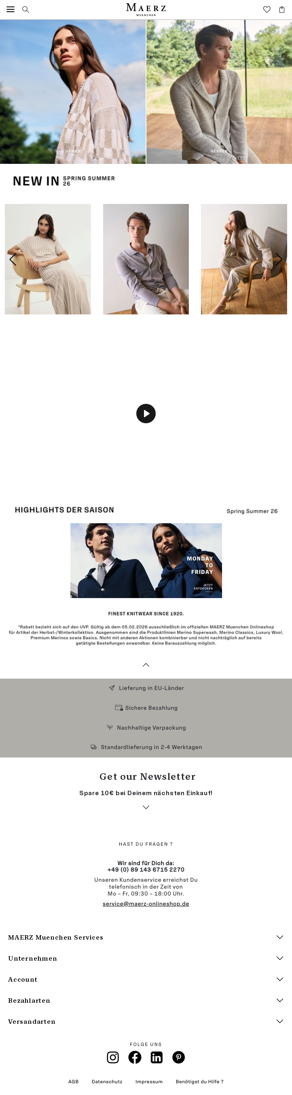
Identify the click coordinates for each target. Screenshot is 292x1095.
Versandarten (32, 1021)
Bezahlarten (29, 1000)
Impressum (149, 1081)
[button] (10, 9)
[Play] (146, 413)
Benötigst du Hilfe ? (200, 1081)
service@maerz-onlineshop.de (146, 903)
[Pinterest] (179, 1059)
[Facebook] (135, 1059)
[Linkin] (157, 1060)
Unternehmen (32, 958)
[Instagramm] (113, 1060)
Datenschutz (107, 1081)
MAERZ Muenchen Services (55, 937)
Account (23, 979)
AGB (73, 1081)
